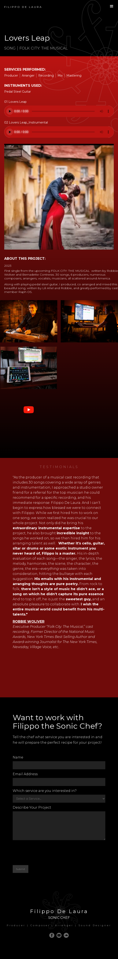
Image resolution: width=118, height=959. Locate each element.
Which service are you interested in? (45, 791)
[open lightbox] (28, 322)
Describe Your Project (32, 807)
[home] (21, 5)
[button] (111, 6)
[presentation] (45, 852)
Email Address (25, 774)
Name (18, 757)
